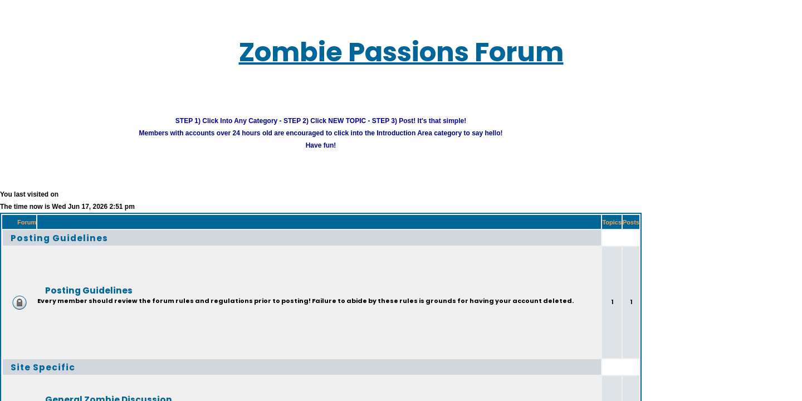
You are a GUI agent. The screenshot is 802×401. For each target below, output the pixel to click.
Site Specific (30, 352)
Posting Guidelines (43, 223)
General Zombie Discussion (81, 384)
